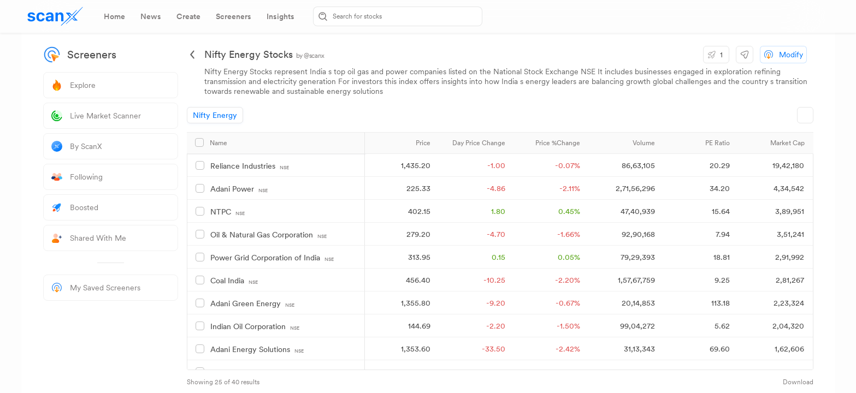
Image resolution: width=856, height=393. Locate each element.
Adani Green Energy (252, 303)
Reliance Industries (249, 166)
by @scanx (310, 55)
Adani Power (239, 189)
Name (218, 143)
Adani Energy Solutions (257, 349)
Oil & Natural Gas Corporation (268, 235)
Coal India (234, 280)
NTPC (227, 212)
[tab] (114, 16)
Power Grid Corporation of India (272, 258)
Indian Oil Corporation (254, 326)
